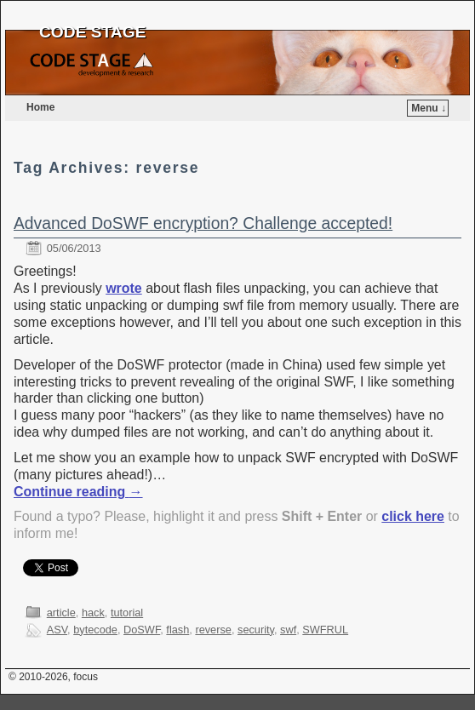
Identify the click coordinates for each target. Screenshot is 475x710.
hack (93, 612)
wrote (124, 288)
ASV (57, 629)
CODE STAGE (92, 32)
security (256, 629)
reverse (213, 629)
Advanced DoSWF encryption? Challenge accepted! (203, 223)
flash (177, 629)
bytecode (95, 629)
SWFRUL (325, 629)
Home (40, 107)
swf (288, 629)
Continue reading (78, 491)
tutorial (127, 612)
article (61, 612)
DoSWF (141, 629)
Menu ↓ (428, 108)
